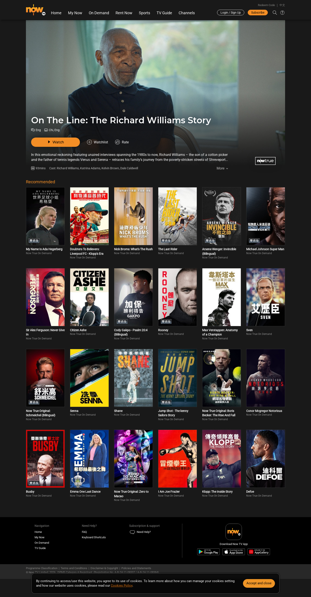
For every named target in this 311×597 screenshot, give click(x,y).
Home (56, 13)
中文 (282, 5)
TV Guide (164, 13)
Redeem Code (266, 5)
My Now (75, 13)
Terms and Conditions (74, 568)
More (220, 168)
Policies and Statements (136, 568)
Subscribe (257, 12)
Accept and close (258, 583)
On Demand (99, 13)
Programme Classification (41, 568)
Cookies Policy (121, 585)
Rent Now (124, 13)
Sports (144, 13)
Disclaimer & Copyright (104, 568)
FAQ (84, 532)
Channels (187, 13)
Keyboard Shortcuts (94, 537)
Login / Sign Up (231, 12)
